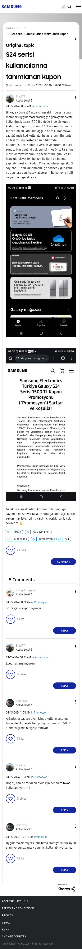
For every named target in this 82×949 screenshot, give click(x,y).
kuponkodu (20, 539)
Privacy (7, 915)
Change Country (14, 936)
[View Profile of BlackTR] (20, 96)
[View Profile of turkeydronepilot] (26, 590)
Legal (6, 922)
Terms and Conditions (18, 908)
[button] (69, 98)
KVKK (5, 929)
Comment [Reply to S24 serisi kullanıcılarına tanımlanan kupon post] (63, 561)
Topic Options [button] (69, 38)
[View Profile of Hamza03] (21, 701)
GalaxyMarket (41, 531)
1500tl (17, 531)
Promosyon (41, 106)
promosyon (46, 539)
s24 (67, 539)
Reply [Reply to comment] (64, 630)
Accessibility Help (15, 901)
